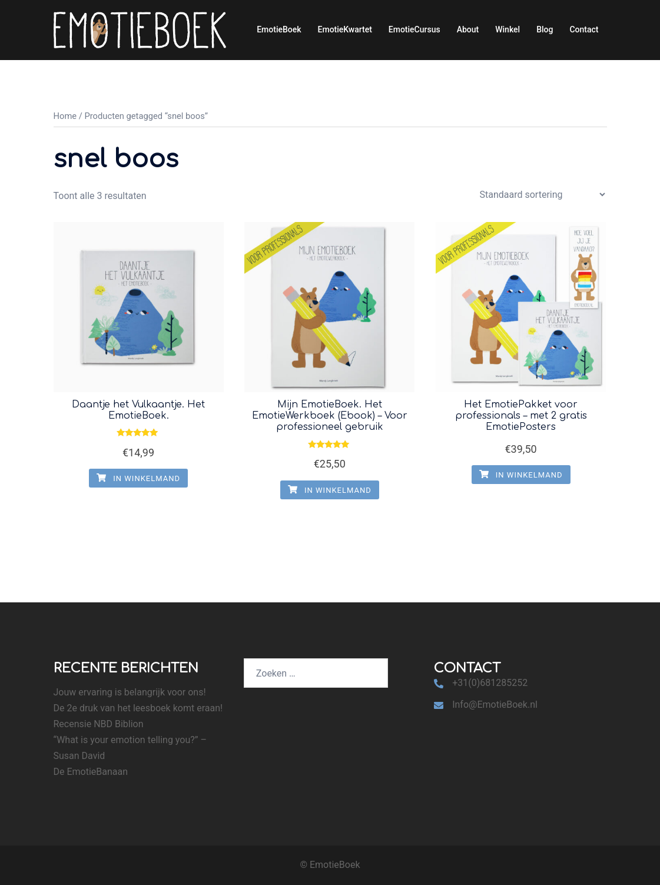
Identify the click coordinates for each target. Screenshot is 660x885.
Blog (544, 29)
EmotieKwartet (345, 29)
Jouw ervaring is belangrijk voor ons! (130, 692)
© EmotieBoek (330, 864)
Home (65, 116)
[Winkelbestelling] (542, 194)
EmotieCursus (414, 29)
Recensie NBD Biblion (99, 724)
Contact (583, 29)
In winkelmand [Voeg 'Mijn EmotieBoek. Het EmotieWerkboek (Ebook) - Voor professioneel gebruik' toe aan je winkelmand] (330, 490)
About (468, 29)
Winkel (507, 29)
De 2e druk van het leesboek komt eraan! (138, 708)
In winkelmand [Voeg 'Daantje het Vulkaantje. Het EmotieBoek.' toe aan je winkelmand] (138, 478)
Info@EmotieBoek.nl (495, 704)
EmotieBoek (279, 29)
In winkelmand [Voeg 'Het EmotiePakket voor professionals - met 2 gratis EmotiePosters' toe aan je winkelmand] (521, 474)
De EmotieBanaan (91, 771)
